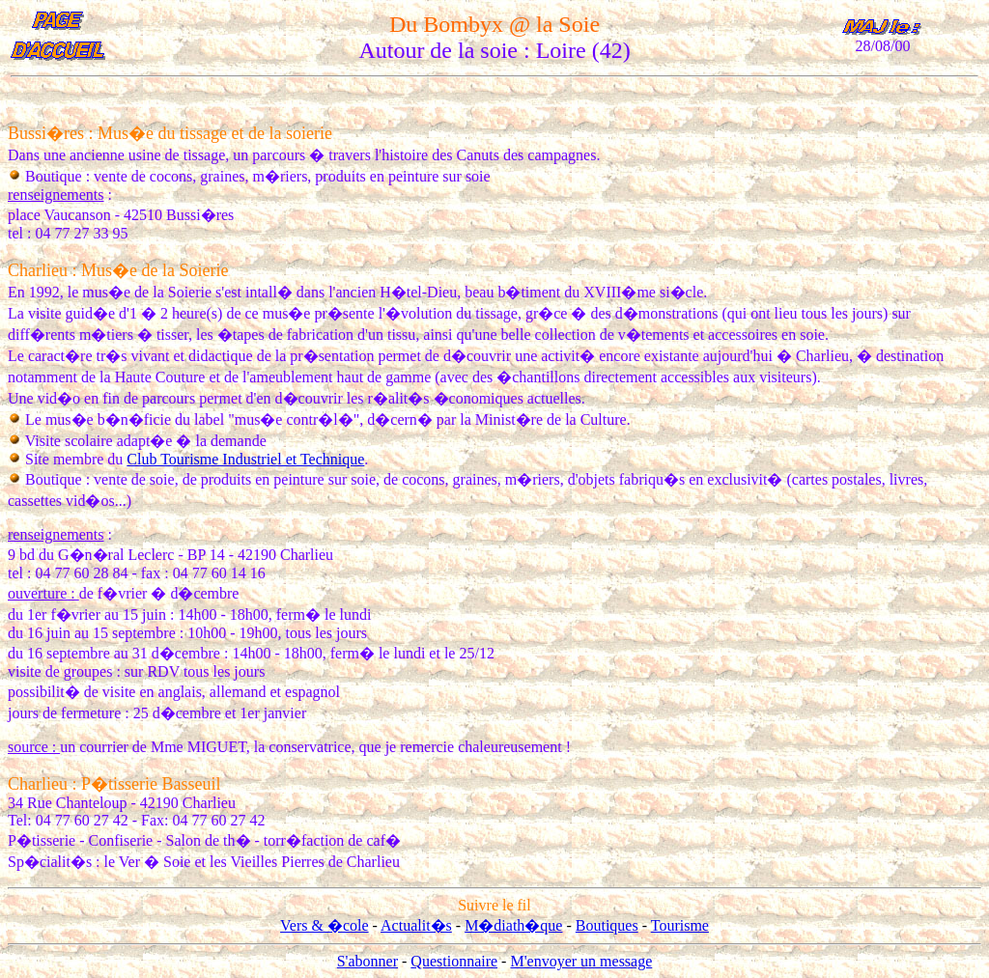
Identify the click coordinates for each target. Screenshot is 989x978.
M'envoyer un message (581, 961)
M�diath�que (513, 925)
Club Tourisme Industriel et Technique (245, 459)
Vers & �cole (324, 925)
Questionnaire (453, 961)
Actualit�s (416, 925)
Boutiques (607, 925)
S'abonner (367, 961)
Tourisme (680, 925)
